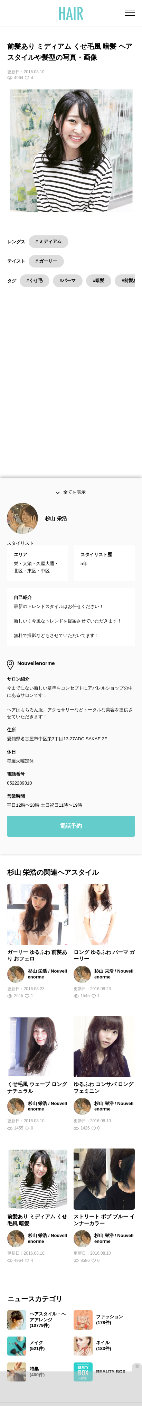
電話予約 (71, 739)
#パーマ (68, 280)
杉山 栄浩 (56, 432)
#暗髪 (98, 280)
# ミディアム (49, 241)
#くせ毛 (34, 280)
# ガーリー (46, 261)
